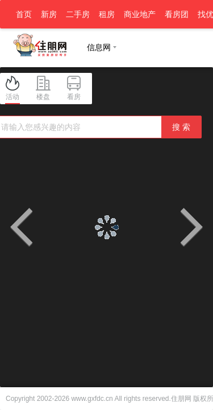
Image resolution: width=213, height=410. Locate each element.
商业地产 (140, 14)
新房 (49, 14)
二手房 (78, 14)
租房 (107, 14)
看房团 (177, 14)
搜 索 (181, 127)
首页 (24, 14)
